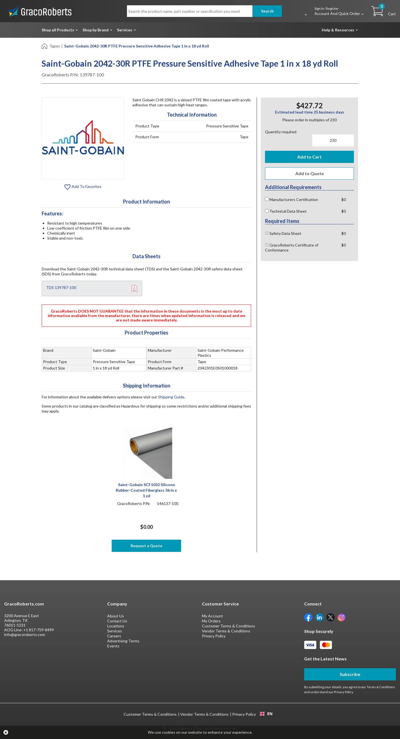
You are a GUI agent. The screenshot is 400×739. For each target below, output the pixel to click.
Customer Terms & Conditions (228, 626)
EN (266, 713)
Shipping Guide (171, 396)
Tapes (54, 46)
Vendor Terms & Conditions (226, 631)
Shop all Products (58, 29)
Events (113, 646)
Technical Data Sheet (286, 211)
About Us (115, 616)
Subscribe (350, 674)
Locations (115, 626)
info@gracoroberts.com (24, 634)
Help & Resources (338, 29)
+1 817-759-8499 (38, 629)
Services (124, 29)
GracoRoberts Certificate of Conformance (291, 247)
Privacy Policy (214, 636)
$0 (343, 199)
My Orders (211, 621)
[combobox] (266, 714)
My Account (212, 616)
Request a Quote (146, 545)
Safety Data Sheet (283, 233)
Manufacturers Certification (291, 199)
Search (267, 11)
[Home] (45, 45)
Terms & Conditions (381, 687)
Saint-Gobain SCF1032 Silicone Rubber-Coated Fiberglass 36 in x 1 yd (146, 490)
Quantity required (280, 131)
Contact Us (117, 621)
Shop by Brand (95, 29)
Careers (114, 636)
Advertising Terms (123, 641)
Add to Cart (309, 156)
